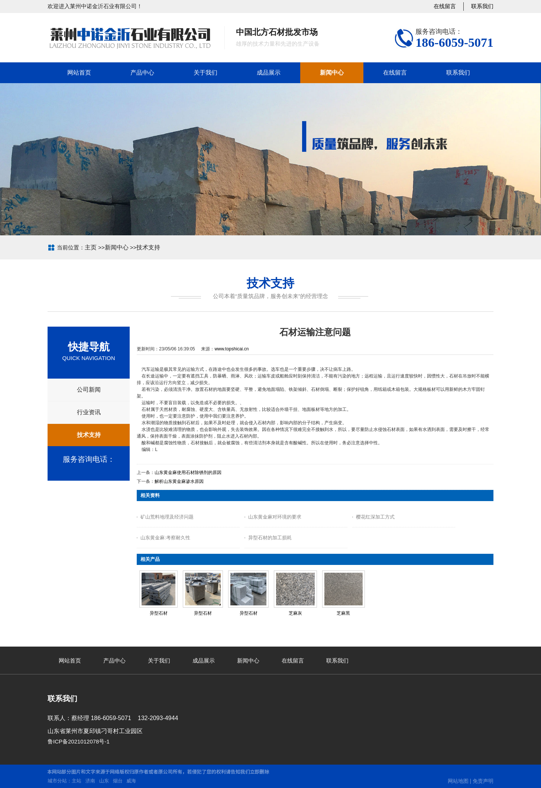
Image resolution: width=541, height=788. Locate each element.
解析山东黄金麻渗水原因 (179, 481)
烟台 (118, 781)
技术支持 (148, 247)
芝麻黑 (343, 613)
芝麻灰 (295, 613)
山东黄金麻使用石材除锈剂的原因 (188, 472)
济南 (90, 781)
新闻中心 (117, 247)
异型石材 (159, 613)
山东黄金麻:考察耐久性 (165, 537)
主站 (76, 781)
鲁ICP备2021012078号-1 (79, 741)
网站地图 (458, 781)
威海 (131, 781)
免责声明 (483, 781)
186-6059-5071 (454, 42)
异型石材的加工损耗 (270, 537)
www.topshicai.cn (231, 349)
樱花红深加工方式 (375, 517)
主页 (91, 247)
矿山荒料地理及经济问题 (167, 517)
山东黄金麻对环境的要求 (274, 517)
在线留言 (445, 6)
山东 (104, 781)
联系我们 (482, 6)
